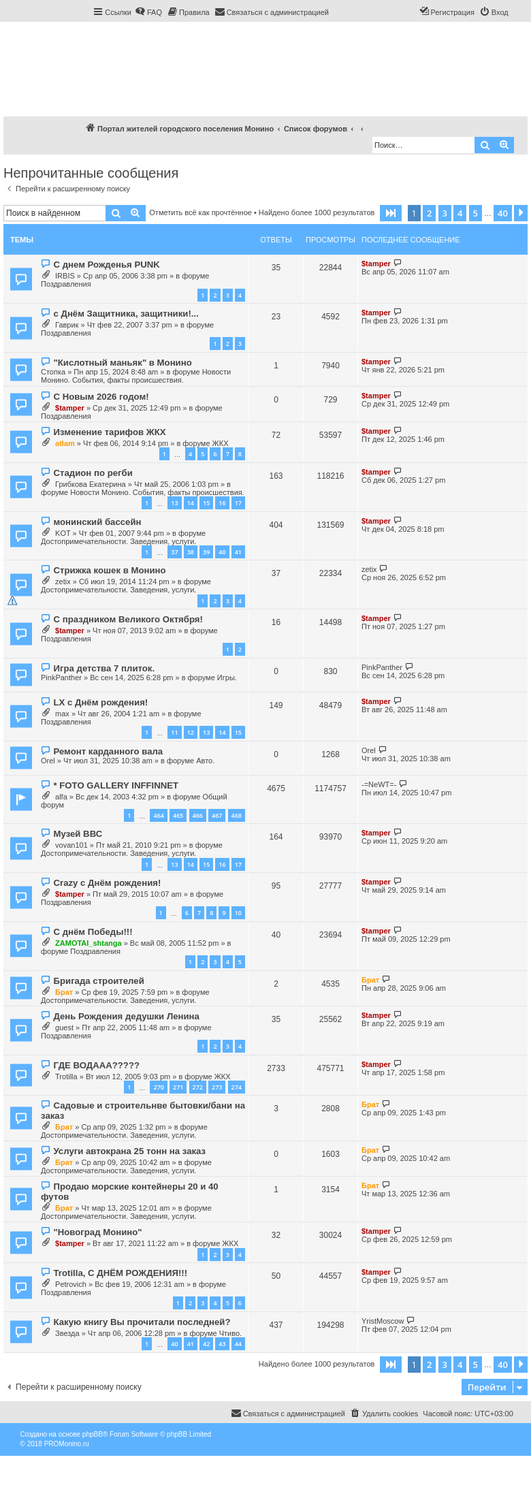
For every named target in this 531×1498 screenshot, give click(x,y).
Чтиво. (230, 1333)
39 (206, 551)
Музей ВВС (77, 834)
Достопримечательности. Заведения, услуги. (118, 541)
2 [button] (429, 213)
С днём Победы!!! (92, 932)
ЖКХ (220, 443)
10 (238, 912)
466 (198, 815)
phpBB (92, 1434)
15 (206, 502)
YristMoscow (382, 1321)
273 (217, 1087)
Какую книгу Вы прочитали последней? (141, 1322)
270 (158, 1087)
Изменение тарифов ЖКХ (109, 432)
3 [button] (444, 213)
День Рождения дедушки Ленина (126, 1016)
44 (238, 1343)
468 (236, 815)
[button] (391, 213)
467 (217, 815)
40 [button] (503, 213)
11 (174, 732)
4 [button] (459, 213)
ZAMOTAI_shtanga (88, 943)
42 (206, 1343)
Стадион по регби (92, 473)
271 (178, 1087)
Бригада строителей (98, 981)
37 (174, 551)
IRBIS (65, 276)
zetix (63, 581)
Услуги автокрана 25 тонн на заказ (129, 1151)
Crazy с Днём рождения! (107, 883)
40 (222, 551)
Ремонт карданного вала (108, 751)
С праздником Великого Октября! (127, 619)
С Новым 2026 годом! (100, 397)
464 (158, 815)
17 (238, 502)
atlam (65, 443)
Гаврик (66, 325)
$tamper (376, 263)
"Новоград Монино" (97, 1232)
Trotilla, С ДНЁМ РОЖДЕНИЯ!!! (120, 1273)
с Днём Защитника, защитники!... (125, 313)
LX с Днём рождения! (100, 702)
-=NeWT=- (378, 784)
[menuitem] (148, 12)
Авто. (205, 760)
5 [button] (475, 213)
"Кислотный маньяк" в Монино (122, 362)
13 (174, 502)
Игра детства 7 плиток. (104, 668)
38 (190, 551)
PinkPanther (61, 677)
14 (190, 502)
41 (238, 551)
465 (178, 815)
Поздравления (66, 284)
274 (236, 1087)
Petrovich (70, 1284)
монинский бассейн (97, 522)
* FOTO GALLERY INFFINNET (115, 785)
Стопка (53, 372)
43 (222, 1343)
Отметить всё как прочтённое (200, 212)
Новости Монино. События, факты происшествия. (136, 376)
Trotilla (66, 1076)
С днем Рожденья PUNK (106, 264)
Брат (64, 992)
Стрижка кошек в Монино (109, 570)
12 (190, 732)
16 (222, 502)
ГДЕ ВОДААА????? (96, 1065)
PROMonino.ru (66, 1444)
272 (198, 1087)
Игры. (227, 677)
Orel (48, 760)
